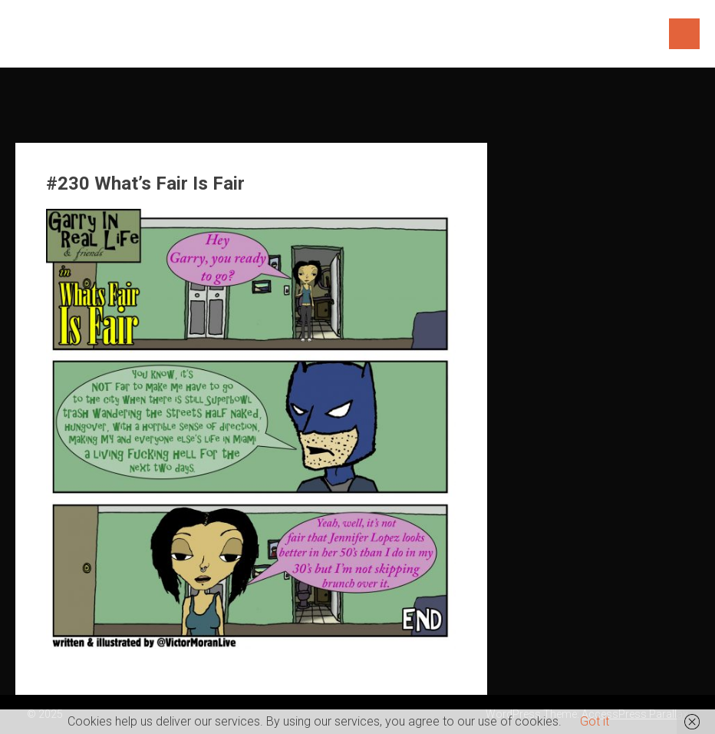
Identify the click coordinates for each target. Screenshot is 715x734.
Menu (684, 33)
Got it (594, 721)
